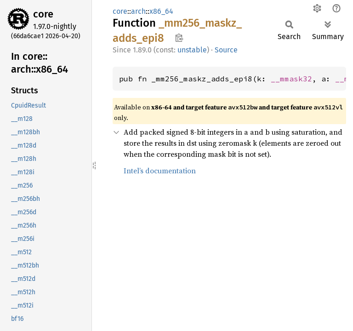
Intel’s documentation (160, 171)
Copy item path (179, 38)
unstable (192, 50)
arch (138, 11)
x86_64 (161, 11)
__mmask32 (291, 78)
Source (226, 50)
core (43, 14)
